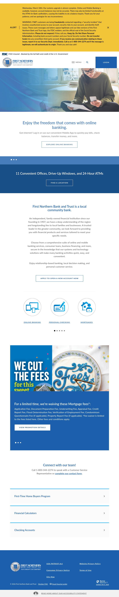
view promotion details (32, 427)
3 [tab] (16, 159)
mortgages (87, 322)
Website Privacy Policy (90, 564)
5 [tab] (64, 330)
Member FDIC (43, 584)
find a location (59, 183)
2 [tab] (13, 159)
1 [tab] (11, 159)
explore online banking (59, 144)
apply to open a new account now (62, 278)
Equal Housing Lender (59, 584)
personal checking (59, 322)
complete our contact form (68, 473)
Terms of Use (85, 570)
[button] (59, 496)
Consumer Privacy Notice (59, 570)
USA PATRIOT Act (55, 564)
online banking (32, 322)
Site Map (51, 577)
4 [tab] (61, 330)
